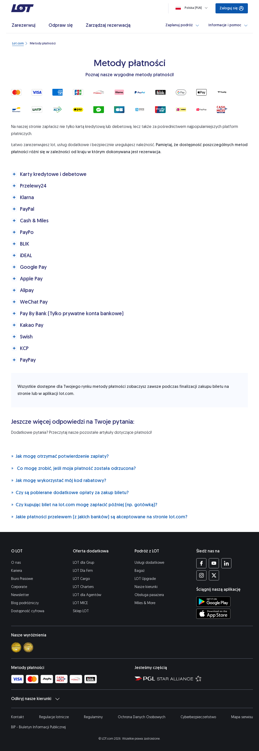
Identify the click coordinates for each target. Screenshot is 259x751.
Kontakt (17, 717)
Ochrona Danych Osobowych (141, 717)
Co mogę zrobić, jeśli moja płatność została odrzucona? (73, 468)
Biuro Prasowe (22, 579)
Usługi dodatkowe (149, 562)
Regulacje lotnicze (54, 717)
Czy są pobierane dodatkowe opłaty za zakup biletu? (70, 492)
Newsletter (20, 595)
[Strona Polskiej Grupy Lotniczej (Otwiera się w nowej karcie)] (145, 678)
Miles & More (145, 603)
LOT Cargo (81, 579)
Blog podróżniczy (25, 603)
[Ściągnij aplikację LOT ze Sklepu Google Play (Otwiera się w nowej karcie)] (213, 602)
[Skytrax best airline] (28, 647)
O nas (16, 562)
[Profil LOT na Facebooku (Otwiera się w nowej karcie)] (201, 563)
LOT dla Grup (83, 562)
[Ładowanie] (192, 7)
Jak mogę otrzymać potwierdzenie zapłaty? (60, 456)
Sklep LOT (81, 611)
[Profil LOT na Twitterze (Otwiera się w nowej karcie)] (214, 575)
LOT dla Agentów (87, 595)
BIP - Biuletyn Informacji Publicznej (38, 727)
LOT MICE (80, 603)
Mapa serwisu (242, 717)
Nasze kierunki (146, 587)
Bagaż (140, 571)
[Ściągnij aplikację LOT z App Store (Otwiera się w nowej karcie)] (213, 614)
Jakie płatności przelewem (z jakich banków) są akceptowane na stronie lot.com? (99, 517)
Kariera (16, 571)
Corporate (19, 587)
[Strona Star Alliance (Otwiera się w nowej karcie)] (179, 678)
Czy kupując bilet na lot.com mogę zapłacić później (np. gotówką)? (84, 504)
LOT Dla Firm (83, 571)
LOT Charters (83, 587)
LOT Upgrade (145, 579)
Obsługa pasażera (149, 595)
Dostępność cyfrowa (27, 611)
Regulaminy (93, 717)
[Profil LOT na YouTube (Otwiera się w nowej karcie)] (214, 563)
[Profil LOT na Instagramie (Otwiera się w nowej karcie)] (201, 575)
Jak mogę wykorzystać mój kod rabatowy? (58, 480)
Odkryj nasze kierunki (35, 699)
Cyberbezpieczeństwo (198, 717)
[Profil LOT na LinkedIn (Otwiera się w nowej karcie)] (226, 563)
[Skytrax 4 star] (16, 647)
